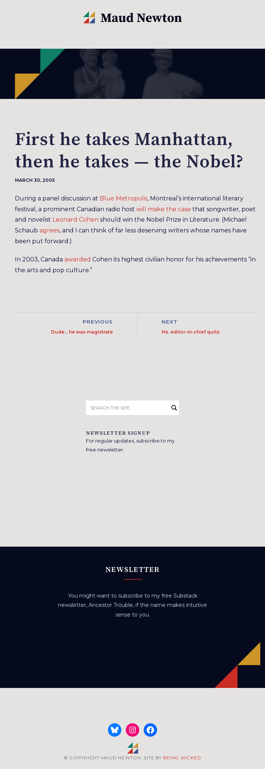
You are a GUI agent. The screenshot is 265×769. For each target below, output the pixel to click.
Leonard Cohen (75, 219)
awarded (77, 259)
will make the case (163, 209)
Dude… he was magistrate (82, 332)
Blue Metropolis (123, 198)
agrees (49, 230)
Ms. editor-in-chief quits (191, 332)
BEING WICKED (182, 757)
